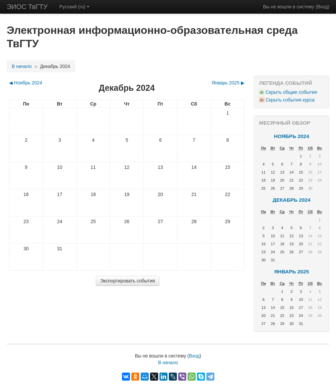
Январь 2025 (291, 271)
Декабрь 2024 (55, 66)
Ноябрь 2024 (291, 136)
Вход (322, 6)
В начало (22, 66)
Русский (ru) (74, 6)
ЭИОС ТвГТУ (27, 6)
